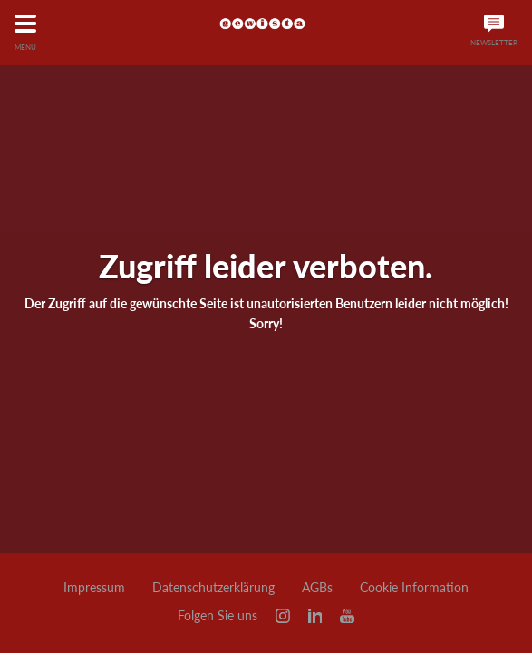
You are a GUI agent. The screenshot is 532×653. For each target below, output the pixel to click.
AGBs (317, 587)
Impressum (94, 587)
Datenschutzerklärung (213, 587)
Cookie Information (414, 587)
